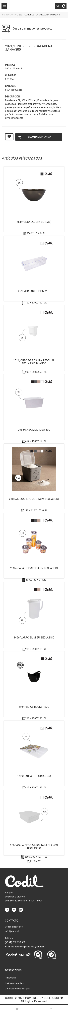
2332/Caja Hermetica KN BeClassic (34, 568)
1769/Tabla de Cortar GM (34, 776)
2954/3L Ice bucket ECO (34, 706)
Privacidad (10, 977)
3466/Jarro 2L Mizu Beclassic (34, 637)
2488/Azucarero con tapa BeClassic (34, 499)
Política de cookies (14, 983)
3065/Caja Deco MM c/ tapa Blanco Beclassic (34, 847)
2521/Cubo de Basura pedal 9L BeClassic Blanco (34, 362)
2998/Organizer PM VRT (34, 291)
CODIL (9, 998)
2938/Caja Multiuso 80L (34, 429)
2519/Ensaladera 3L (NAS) (34, 221)
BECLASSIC (11, 15)
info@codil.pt (12, 931)
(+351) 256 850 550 (15, 942)
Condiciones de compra (17, 988)
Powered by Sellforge (42, 998)
